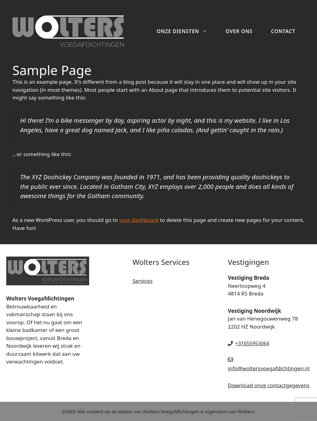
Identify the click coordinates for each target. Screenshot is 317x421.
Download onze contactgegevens (269, 385)
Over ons (239, 31)
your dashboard (138, 219)
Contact (283, 31)
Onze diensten (186, 31)
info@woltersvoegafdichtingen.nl (269, 368)
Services (142, 280)
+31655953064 (252, 343)
